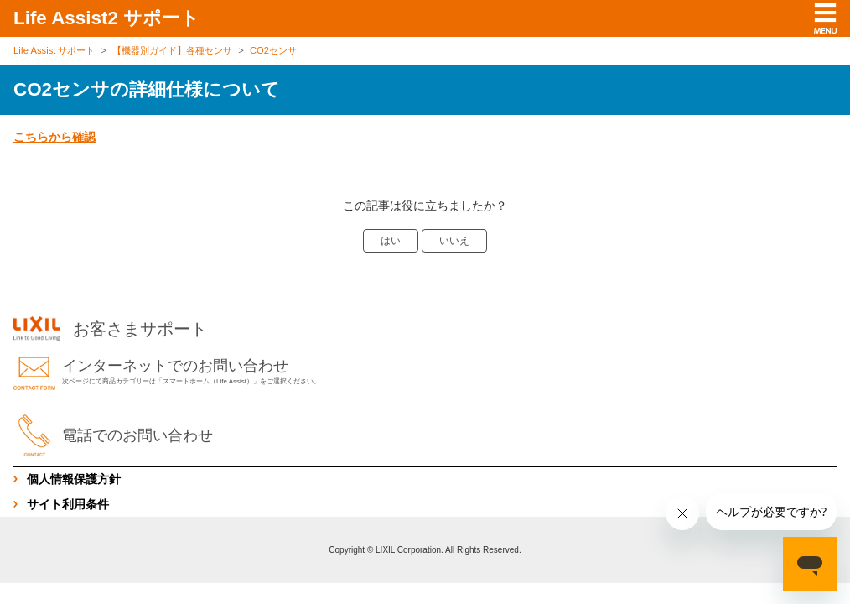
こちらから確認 (54, 136)
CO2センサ (273, 50)
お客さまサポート (110, 328)
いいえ (454, 241)
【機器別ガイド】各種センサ (172, 50)
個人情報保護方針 (74, 479)
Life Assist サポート (54, 50)
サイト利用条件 (68, 504)
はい (391, 241)
